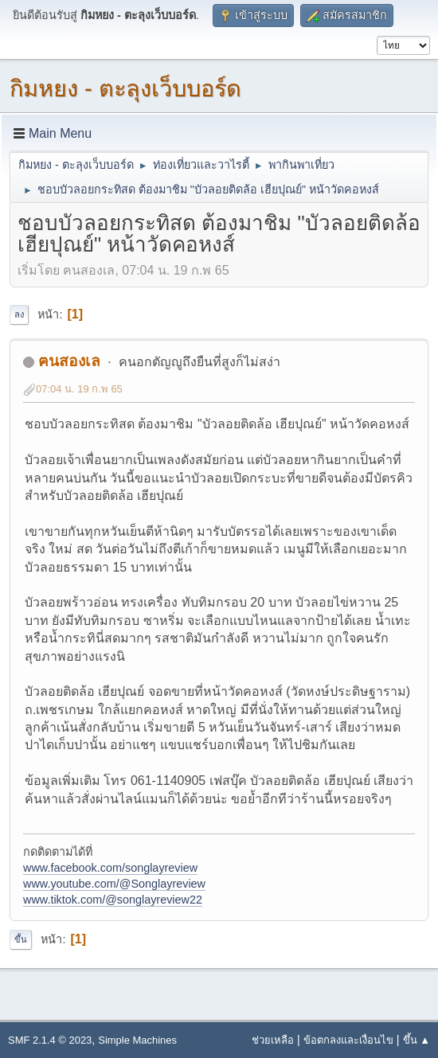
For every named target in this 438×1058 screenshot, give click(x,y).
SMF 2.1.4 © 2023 (50, 1040)
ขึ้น (20, 939)
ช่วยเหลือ (273, 1040)
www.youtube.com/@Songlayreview (114, 883)
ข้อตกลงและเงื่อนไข (348, 1040)
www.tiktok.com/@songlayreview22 (112, 899)
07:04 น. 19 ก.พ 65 (79, 389)
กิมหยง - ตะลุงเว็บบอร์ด (125, 88)
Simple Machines (137, 1040)
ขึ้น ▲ (416, 1040)
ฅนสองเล (69, 361)
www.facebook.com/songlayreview (110, 867)
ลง (19, 314)
